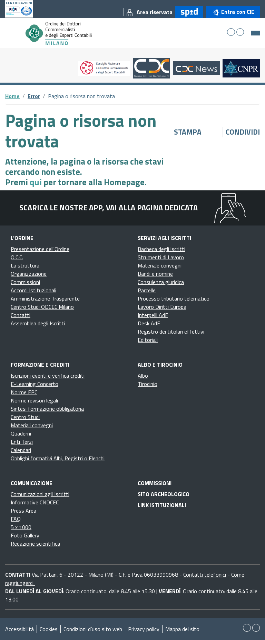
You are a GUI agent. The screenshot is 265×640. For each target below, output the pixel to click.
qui (36, 182)
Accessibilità (19, 629)
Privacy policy (143, 629)
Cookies (49, 629)
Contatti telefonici (204, 574)
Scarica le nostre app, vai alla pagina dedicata (108, 207)
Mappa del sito (182, 629)
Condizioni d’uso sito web (92, 629)
